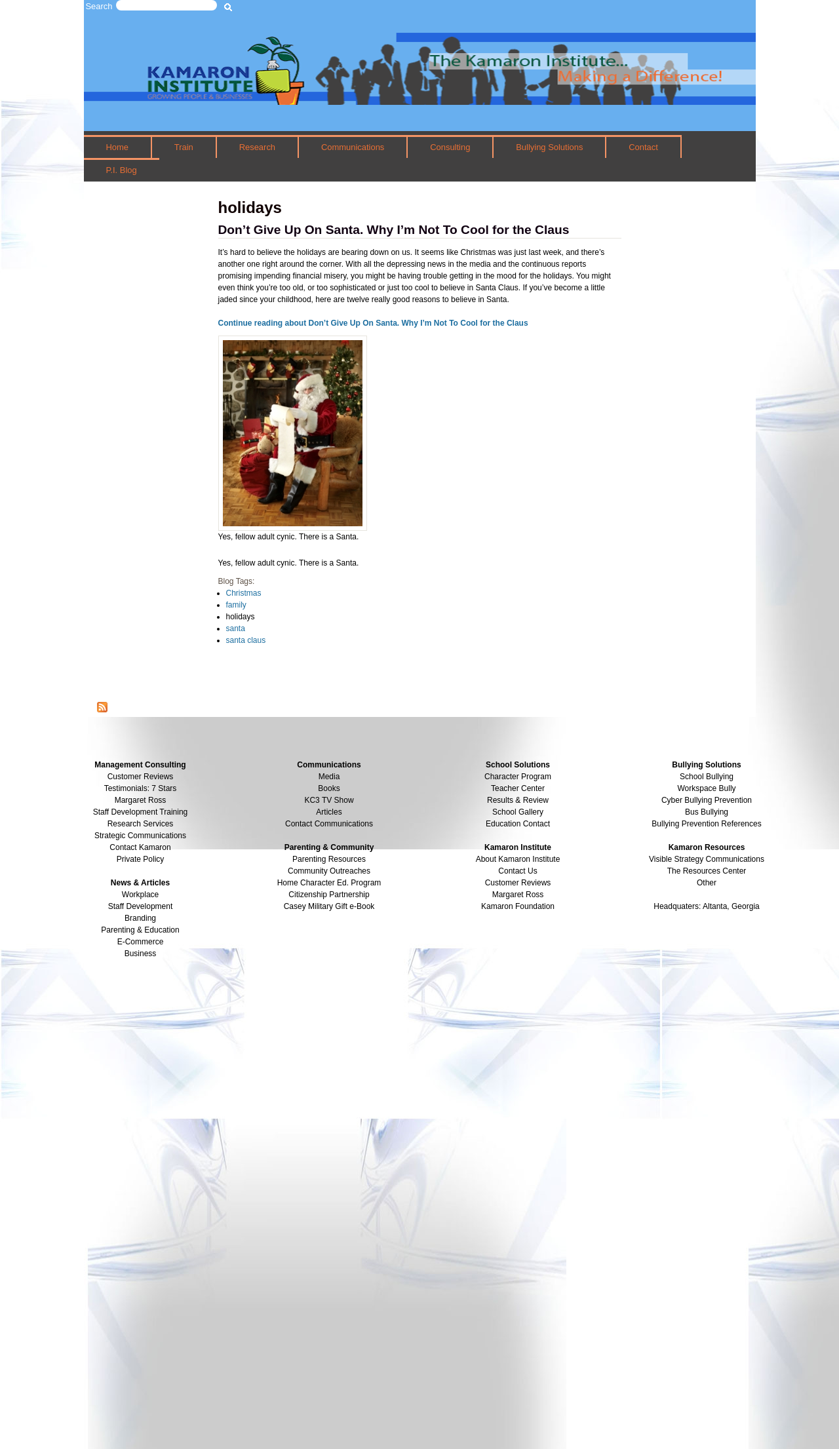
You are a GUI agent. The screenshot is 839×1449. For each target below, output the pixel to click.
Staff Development (140, 906)
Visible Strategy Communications (706, 859)
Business (141, 953)
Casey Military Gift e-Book (329, 906)
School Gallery (517, 812)
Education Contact (518, 823)
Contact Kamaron (139, 847)
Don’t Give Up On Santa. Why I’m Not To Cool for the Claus (394, 230)
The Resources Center (707, 871)
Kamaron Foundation (518, 906)
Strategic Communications (140, 835)
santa (235, 628)
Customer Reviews (518, 882)
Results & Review (518, 800)
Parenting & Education (140, 930)
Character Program (517, 776)
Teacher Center (518, 788)
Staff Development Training (140, 812)
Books (329, 788)
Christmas (244, 593)
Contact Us (517, 871)
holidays (240, 616)
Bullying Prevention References (706, 823)
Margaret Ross (140, 800)
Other (706, 882)
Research (257, 147)
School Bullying (706, 776)
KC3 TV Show (328, 800)
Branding (140, 918)
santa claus (246, 640)
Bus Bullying (706, 812)
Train (183, 147)
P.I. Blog (121, 170)
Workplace (140, 894)
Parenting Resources (329, 859)
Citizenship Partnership (328, 894)
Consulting (450, 147)
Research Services (140, 823)
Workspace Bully (706, 788)
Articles (328, 812)
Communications (352, 147)
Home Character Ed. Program (329, 882)
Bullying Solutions (549, 147)
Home (117, 147)
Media (329, 776)
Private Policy (141, 859)
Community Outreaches (329, 871)
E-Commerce (140, 941)
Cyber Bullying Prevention (706, 800)
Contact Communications (329, 823)
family (236, 604)
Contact (643, 147)
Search (99, 6)
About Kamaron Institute (518, 859)
